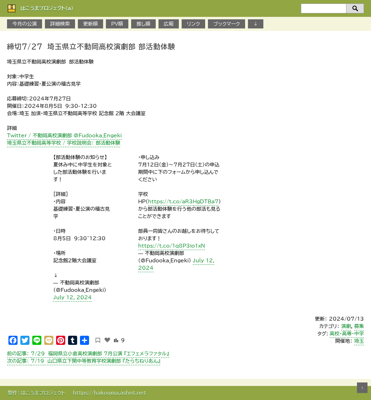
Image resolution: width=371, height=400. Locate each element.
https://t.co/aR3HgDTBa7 (183, 201)
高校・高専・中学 (347, 333)
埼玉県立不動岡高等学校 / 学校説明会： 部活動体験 (63, 142)
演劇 (346, 326)
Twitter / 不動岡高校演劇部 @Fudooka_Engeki (64, 135)
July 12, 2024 (72, 297)
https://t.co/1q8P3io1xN (171, 245)
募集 (359, 326)
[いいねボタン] (107, 340)
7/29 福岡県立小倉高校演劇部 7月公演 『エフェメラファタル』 (88, 353)
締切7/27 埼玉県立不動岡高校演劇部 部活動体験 (91, 46)
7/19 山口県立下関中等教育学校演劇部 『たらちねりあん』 (83, 361)
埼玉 (359, 341)
